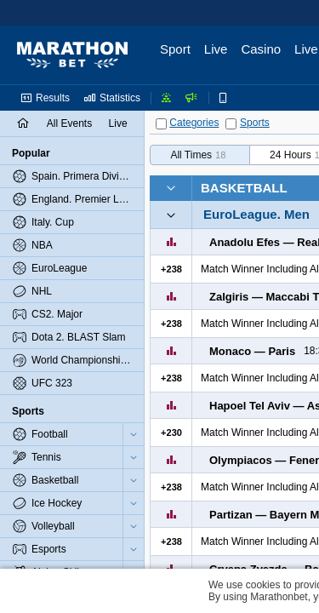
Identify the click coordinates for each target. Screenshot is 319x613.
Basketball (244, 187)
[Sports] (230, 123)
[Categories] (161, 123)
